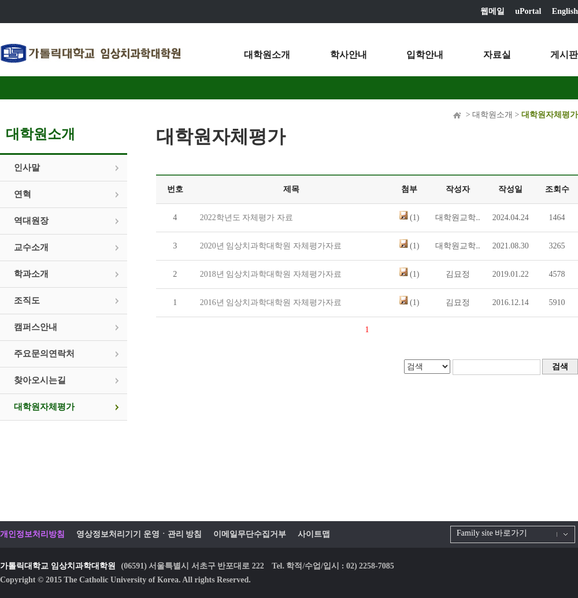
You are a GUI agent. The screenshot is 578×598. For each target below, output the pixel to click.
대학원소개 (267, 55)
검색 (560, 366)
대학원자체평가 (44, 406)
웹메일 (492, 11)
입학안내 (424, 55)
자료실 (497, 55)
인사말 (27, 167)
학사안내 (348, 55)
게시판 (564, 55)
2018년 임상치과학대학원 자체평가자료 (271, 274)
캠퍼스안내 (35, 327)
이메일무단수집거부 (249, 534)
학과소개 (31, 273)
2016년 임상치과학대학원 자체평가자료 (271, 302)
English (565, 11)
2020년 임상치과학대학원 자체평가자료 (271, 246)
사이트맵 (314, 534)
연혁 (22, 194)
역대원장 (31, 220)
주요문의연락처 (44, 353)
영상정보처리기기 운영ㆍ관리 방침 (139, 534)
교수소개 (31, 247)
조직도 (27, 300)
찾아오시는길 (40, 380)
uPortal (528, 11)
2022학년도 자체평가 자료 (246, 217)
